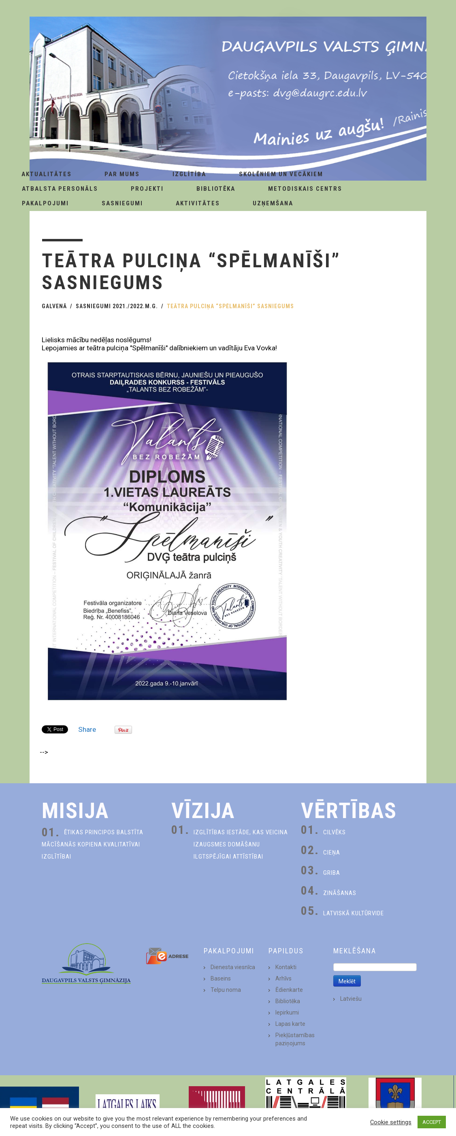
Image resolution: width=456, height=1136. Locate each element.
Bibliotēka (215, 188)
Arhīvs (283, 978)
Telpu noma (226, 990)
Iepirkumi (287, 1012)
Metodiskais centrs (305, 188)
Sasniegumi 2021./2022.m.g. (117, 306)
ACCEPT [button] (431, 1122)
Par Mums (122, 174)
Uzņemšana (273, 203)
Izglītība (189, 174)
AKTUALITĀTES (46, 174)
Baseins (221, 978)
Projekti (147, 188)
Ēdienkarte (289, 990)
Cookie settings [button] (390, 1122)
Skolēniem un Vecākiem (281, 174)
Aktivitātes (198, 203)
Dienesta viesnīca (233, 967)
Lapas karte (290, 1024)
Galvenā (54, 306)
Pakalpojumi (45, 203)
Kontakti (285, 967)
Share (87, 729)
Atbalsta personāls (60, 188)
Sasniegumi (122, 203)
